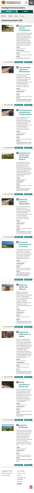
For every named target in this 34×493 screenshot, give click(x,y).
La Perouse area (20, 272)
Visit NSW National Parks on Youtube (10, 490)
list (17, 16)
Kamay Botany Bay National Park (23, 273)
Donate (19, 484)
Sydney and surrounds (24, 100)
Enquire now (18, 62)
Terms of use (21, 473)
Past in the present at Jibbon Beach (24, 201)
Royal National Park (21, 99)
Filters (25, 11)
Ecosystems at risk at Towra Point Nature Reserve (24, 156)
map (23, 16)
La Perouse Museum (21, 459)
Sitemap (19, 481)
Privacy (19, 475)
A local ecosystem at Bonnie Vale (24, 384)
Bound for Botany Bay (23, 426)
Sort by (3, 16)
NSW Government (7, 473)
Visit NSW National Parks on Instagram (6, 490)
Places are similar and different (23, 287)
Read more (28, 62)
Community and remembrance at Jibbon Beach (25, 112)
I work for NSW (5, 475)
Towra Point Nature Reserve (23, 188)
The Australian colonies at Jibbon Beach (24, 69)
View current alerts (7, 62)
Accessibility (21, 471)
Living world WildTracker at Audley (25, 334)
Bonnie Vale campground (23, 58)
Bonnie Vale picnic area (22, 414)
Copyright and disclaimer (21, 478)
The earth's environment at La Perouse (25, 244)
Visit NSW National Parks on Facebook (2, 490)
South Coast (28, 101)
